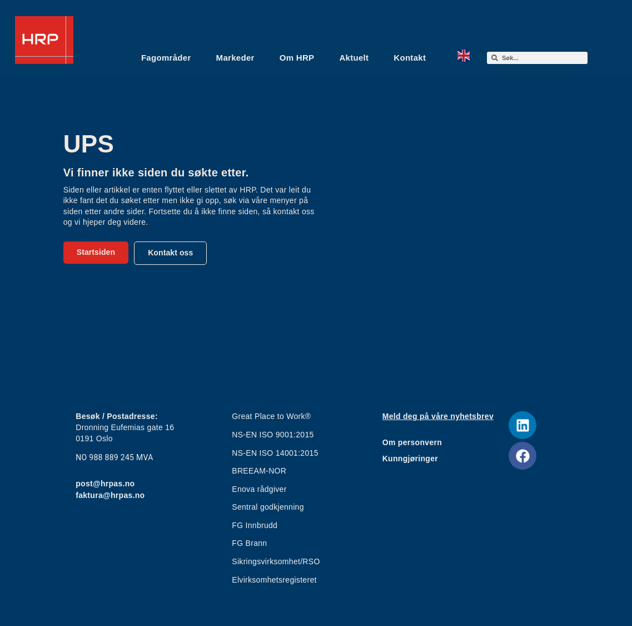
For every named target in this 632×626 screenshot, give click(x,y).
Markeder (235, 57)
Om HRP (297, 57)
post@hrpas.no (105, 483)
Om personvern (412, 442)
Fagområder (166, 57)
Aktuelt (354, 57)
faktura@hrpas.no (110, 495)
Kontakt (410, 57)
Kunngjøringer (410, 458)
